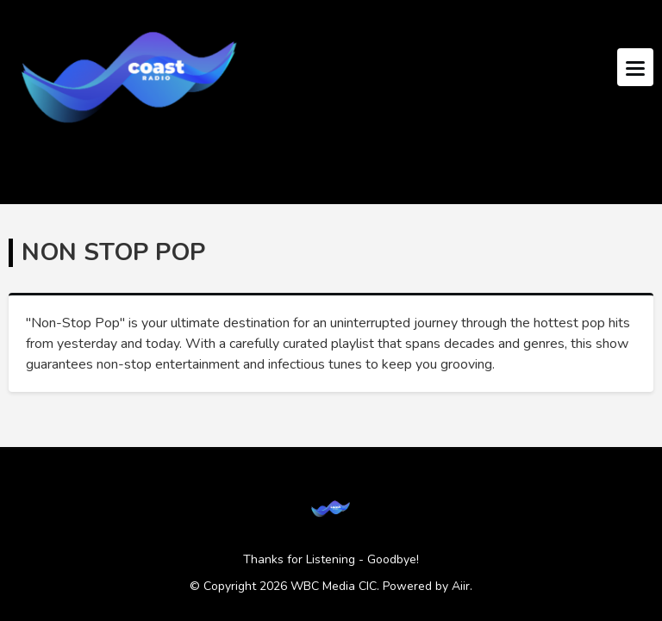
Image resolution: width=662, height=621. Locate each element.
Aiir (461, 586)
